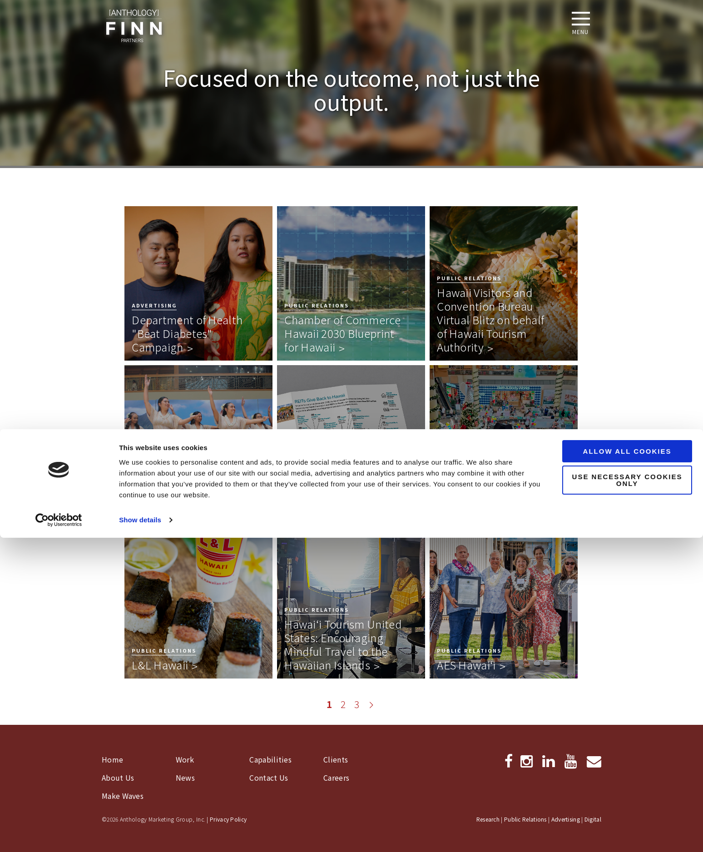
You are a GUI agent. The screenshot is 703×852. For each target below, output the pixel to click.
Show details (140, 834)
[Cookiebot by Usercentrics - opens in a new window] (59, 834)
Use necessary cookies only (627, 794)
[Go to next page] (371, 704)
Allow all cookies (627, 765)
